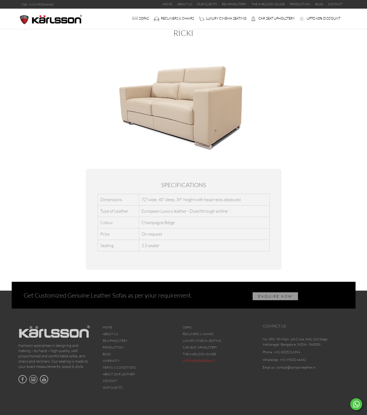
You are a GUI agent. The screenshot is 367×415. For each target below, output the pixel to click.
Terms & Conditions (119, 367)
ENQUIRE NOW (275, 296)
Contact (110, 381)
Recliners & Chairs (177, 18)
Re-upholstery (115, 341)
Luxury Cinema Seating (226, 18)
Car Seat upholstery (276, 18)
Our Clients (113, 387)
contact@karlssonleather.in (296, 367)
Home (107, 327)
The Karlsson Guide (199, 354)
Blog (107, 354)
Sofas (144, 18)
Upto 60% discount (323, 18)
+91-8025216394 (287, 352)
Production (113, 347)
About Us (110, 334)
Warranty (111, 361)
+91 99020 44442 (293, 360)
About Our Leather (119, 374)
